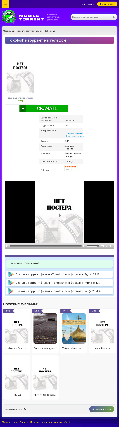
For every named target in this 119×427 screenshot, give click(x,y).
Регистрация (87, 3)
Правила (24, 422)
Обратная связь (10, 422)
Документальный (74, 133)
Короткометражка (75, 136)
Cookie (67, 422)
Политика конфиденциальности (46, 422)
